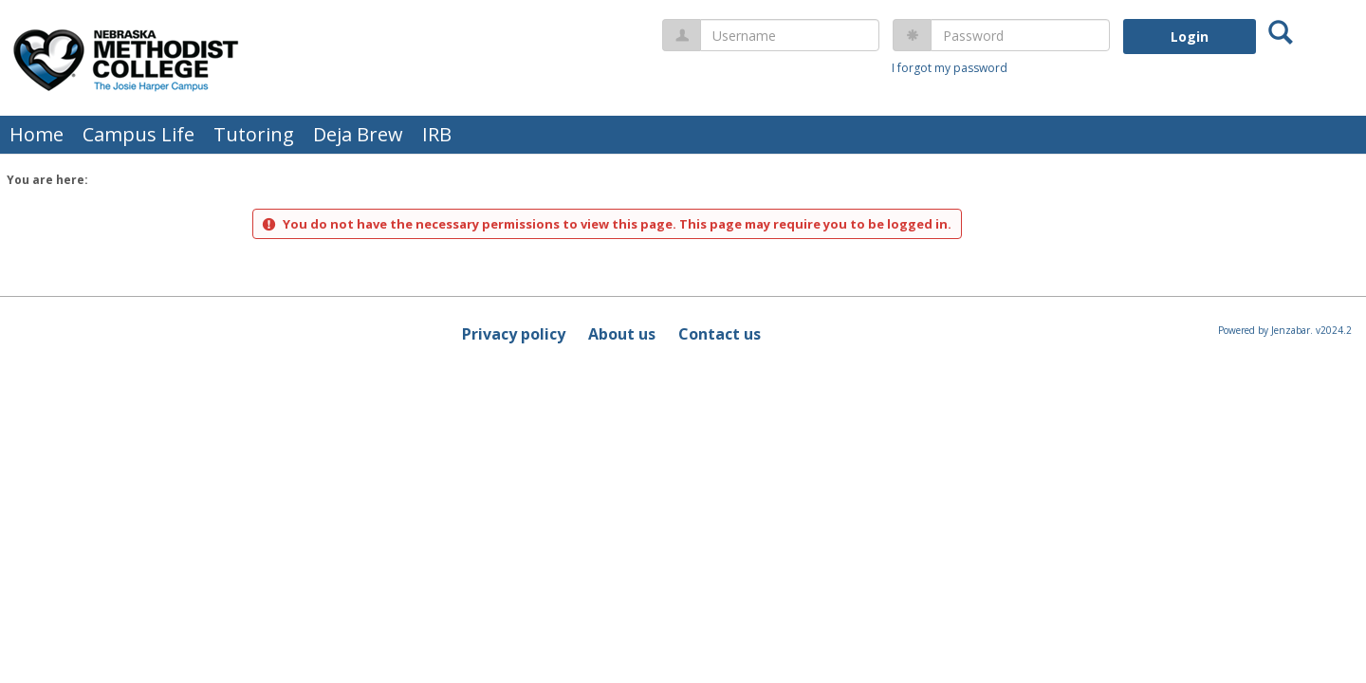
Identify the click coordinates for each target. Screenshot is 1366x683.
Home (36, 134)
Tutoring (253, 134)
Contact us (719, 333)
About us (621, 333)
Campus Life (138, 134)
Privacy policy (513, 333)
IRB (437, 134)
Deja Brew (358, 134)
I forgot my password (949, 68)
